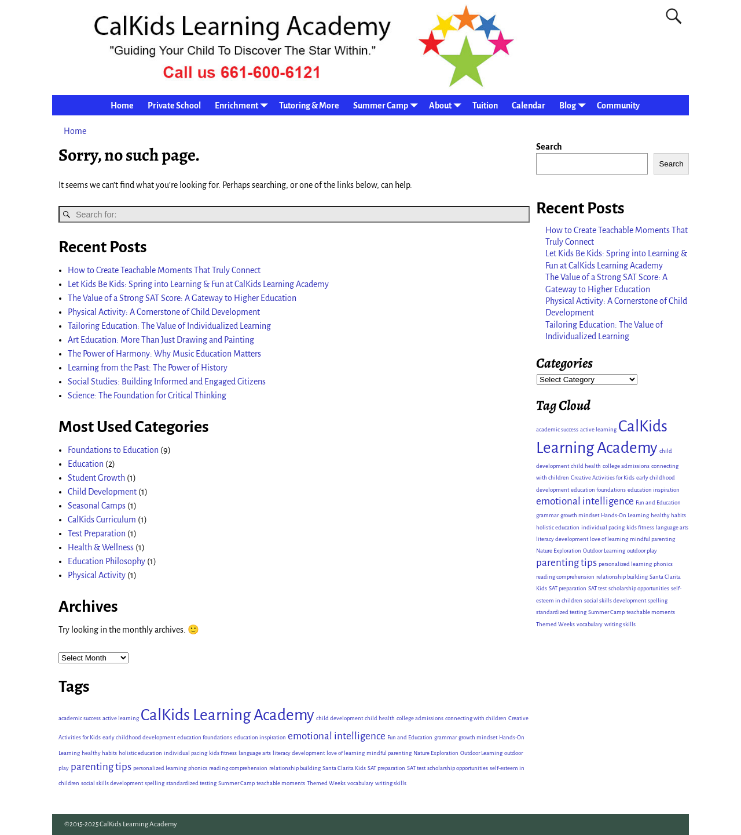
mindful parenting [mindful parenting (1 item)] (389, 753)
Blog (574, 105)
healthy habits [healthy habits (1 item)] (99, 753)
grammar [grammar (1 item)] (445, 737)
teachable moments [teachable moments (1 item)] (280, 783)
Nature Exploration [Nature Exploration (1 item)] (435, 753)
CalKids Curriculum (102, 519)
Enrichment (243, 105)
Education (86, 464)
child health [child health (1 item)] (380, 718)
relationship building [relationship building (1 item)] (295, 768)
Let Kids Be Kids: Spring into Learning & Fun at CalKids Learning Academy (198, 284)
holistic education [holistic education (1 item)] (140, 753)
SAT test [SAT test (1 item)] (416, 768)
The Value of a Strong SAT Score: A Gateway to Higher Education (182, 298)
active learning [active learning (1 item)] (120, 718)
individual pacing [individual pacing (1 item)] (185, 753)
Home (122, 105)
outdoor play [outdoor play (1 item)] (642, 550)
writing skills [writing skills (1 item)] (390, 783)
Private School (174, 105)
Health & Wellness (101, 547)
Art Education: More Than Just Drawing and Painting (161, 339)
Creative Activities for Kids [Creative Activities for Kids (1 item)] (602, 477)
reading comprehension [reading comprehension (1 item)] (238, 768)
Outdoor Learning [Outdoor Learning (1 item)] (481, 753)
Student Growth (96, 477)
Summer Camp (387, 105)
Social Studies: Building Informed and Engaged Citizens (167, 381)
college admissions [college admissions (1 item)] (420, 718)
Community (618, 105)
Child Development (102, 491)
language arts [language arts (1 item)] (255, 753)
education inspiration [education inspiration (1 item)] (260, 737)
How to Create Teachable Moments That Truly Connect (164, 270)
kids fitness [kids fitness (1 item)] (223, 753)
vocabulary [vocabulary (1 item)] (360, 783)
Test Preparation (97, 533)
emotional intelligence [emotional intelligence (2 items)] (337, 736)
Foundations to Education (113, 450)
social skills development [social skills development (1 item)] (112, 783)
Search (549, 146)
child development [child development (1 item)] (339, 718)
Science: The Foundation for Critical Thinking (147, 395)
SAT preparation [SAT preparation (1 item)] (386, 768)
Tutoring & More (309, 105)
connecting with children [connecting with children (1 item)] (476, 718)
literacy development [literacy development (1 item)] (299, 753)
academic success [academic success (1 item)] (79, 718)
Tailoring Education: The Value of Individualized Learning (169, 326)
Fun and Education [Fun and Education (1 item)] (409, 737)
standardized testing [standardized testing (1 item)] (191, 783)
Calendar (528, 105)
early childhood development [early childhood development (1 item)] (138, 737)
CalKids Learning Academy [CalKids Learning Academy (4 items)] (227, 715)
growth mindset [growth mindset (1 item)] (477, 737)
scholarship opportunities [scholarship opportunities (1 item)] (457, 768)
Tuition (485, 105)
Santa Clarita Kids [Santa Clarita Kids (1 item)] (344, 768)
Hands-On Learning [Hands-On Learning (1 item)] (625, 515)
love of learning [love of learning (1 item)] (346, 753)
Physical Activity (97, 575)
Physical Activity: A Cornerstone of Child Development (164, 312)
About (447, 105)
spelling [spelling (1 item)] (154, 783)
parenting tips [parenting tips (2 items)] (101, 766)
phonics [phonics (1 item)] (197, 768)
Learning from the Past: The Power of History (148, 367)
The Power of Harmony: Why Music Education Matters (164, 353)
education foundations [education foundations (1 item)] (204, 737)
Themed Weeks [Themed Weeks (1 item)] (326, 783)
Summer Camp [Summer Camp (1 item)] (236, 783)
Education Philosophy (106, 561)
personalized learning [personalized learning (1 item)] (159, 768)
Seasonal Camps (97, 505)
